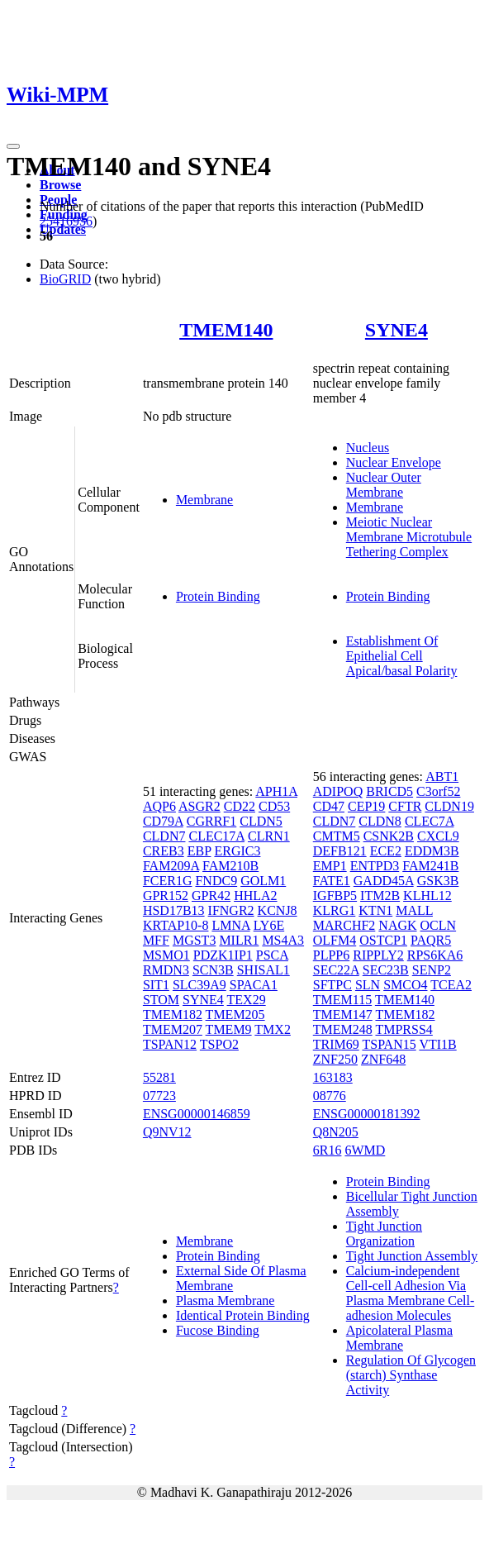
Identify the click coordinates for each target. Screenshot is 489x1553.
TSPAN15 (388, 1044)
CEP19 (366, 806)
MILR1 (239, 940)
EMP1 (330, 866)
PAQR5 (431, 940)
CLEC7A (429, 821)
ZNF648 (383, 1059)
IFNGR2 (231, 910)
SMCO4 (405, 985)
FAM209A (171, 866)
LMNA (230, 925)
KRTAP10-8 (176, 925)
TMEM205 (235, 1015)
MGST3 (194, 940)
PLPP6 (331, 955)
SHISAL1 (263, 970)
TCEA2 (451, 985)
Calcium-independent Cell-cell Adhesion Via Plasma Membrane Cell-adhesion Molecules (410, 1293)
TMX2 (272, 1029)
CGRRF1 (211, 821)
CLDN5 (261, 821)
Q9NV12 (167, 1132)
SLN (367, 985)
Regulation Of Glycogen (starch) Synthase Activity (411, 1375)
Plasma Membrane (225, 1300)
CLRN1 (269, 836)
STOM (161, 1000)
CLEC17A (216, 836)
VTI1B (437, 1044)
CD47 (328, 806)
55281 (159, 1077)
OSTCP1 (383, 940)
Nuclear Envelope (393, 462)
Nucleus (367, 448)
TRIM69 (336, 1044)
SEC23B (386, 970)
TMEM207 (172, 1029)
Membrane (204, 500)
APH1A (276, 791)
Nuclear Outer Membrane (383, 484)
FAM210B (230, 866)
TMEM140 (226, 330)
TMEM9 (229, 1029)
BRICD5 (389, 791)
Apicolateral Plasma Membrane (399, 1337)
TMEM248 (343, 1029)
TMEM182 (172, 1015)
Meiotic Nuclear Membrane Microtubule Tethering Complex (409, 537)
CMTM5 (336, 836)
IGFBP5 (335, 895)
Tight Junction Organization (384, 1233)
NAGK (397, 925)
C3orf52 (438, 791)
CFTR (404, 806)
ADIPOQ (338, 791)
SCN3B (213, 970)
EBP (199, 851)
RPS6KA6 (435, 955)
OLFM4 (334, 940)
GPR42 (211, 895)
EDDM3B (432, 851)
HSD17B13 (174, 910)
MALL (414, 910)
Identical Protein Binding (243, 1315)
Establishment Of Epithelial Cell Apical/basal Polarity (402, 656)
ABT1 (441, 776)
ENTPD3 (375, 866)
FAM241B (430, 866)
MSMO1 (166, 955)
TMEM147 (343, 1015)
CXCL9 (438, 836)
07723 (159, 1096)
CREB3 (163, 851)
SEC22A (336, 970)
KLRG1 (334, 910)
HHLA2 (255, 895)
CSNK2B (388, 836)
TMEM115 (342, 1000)
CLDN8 (379, 821)
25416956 (66, 221)
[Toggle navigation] (13, 146)
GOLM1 (263, 881)
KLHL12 (427, 895)
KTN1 (375, 910)
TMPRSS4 (403, 1029)
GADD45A (384, 881)
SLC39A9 (199, 985)
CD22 (239, 806)
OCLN (438, 925)
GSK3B (438, 881)
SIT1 (156, 985)
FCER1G (167, 881)
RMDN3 (166, 970)
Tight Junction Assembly (411, 1256)
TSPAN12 (170, 1044)
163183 (333, 1077)
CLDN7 (164, 836)
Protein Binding (218, 596)
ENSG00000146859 (196, 1114)
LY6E (269, 925)
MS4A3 (283, 940)
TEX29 (246, 1000)
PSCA (272, 955)
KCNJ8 (277, 910)
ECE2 (385, 851)
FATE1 (331, 881)
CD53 (274, 806)
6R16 (327, 1150)
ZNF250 (335, 1059)
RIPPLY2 (378, 955)
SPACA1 (254, 985)
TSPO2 (219, 1044)
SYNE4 (396, 330)
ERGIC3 (237, 851)
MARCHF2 (344, 925)
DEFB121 (340, 851)
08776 (329, 1096)
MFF (156, 940)
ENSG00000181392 (366, 1114)
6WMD (364, 1150)
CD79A (163, 821)
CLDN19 (449, 806)
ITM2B (380, 895)
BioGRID (65, 279)
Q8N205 (335, 1132)
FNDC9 (216, 881)
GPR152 (165, 895)
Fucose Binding (217, 1330)
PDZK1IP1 (223, 955)
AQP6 (159, 806)
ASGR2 (199, 806)
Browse (60, 185)
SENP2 (431, 970)
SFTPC (332, 985)
